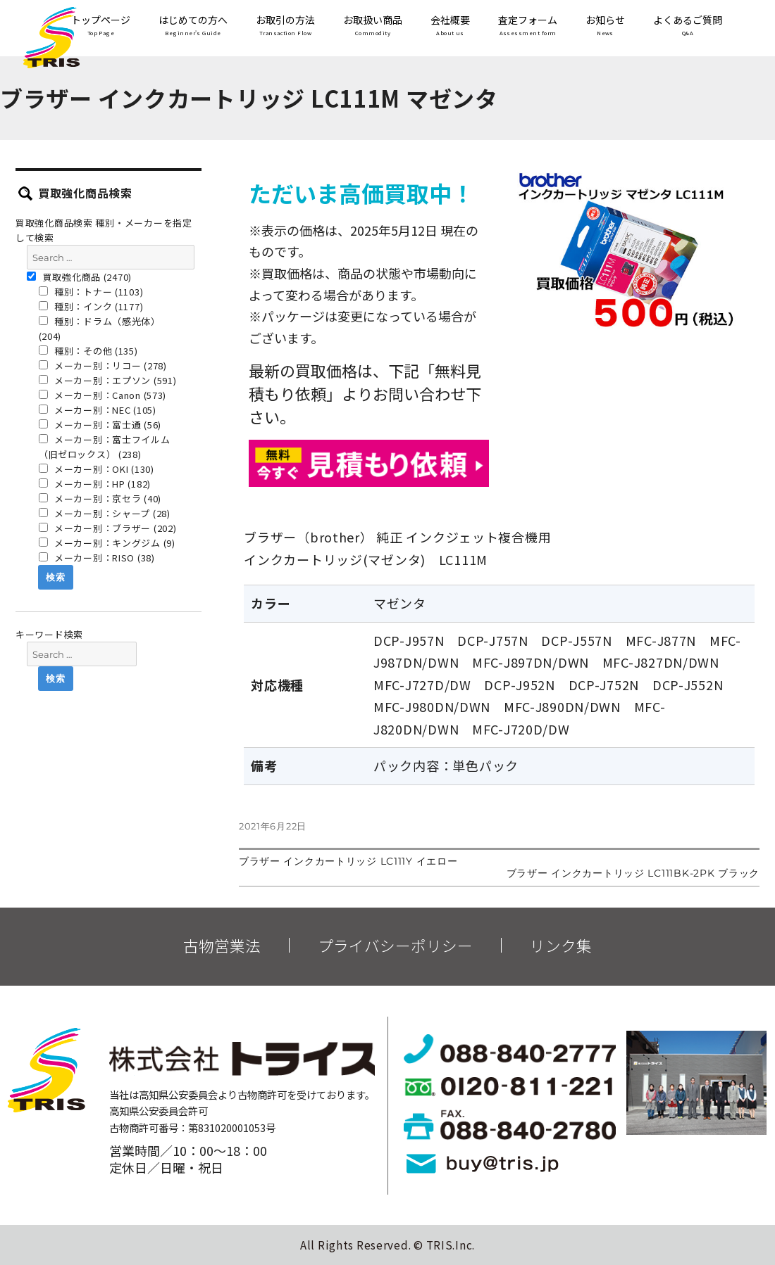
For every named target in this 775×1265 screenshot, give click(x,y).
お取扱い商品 (372, 26)
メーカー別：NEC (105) (97, 410)
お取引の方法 (285, 26)
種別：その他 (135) (88, 350)
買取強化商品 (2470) (79, 277)
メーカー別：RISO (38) (97, 557)
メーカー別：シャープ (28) (104, 513)
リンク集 (561, 945)
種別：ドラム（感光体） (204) (100, 328)
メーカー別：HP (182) (95, 483)
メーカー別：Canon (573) (103, 395)
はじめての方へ (193, 26)
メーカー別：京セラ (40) (100, 498)
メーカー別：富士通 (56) (100, 424)
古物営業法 (222, 945)
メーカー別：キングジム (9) (107, 542)
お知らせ (605, 26)
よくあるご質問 (687, 26)
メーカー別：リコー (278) (103, 365)
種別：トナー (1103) (91, 291)
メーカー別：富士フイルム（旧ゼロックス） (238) (104, 447)
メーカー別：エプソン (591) (108, 380)
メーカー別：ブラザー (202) (108, 528)
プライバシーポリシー (395, 945)
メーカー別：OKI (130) (96, 469)
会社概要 (450, 26)
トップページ (100, 26)
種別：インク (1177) (91, 306)
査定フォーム (527, 26)
